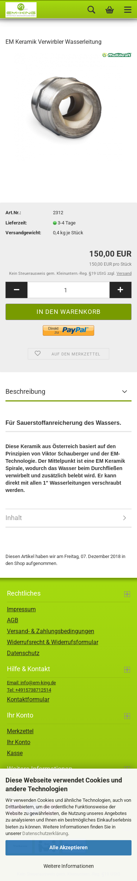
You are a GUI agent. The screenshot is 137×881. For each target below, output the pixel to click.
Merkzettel (20, 731)
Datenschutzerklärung (45, 833)
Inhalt (13, 518)
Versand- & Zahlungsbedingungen (50, 631)
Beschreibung (25, 391)
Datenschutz (23, 653)
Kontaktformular (28, 699)
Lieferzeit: (16, 223)
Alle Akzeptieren (68, 847)
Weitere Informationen (68, 866)
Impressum (21, 609)
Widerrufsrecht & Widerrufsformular (52, 642)
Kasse (15, 753)
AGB (12, 620)
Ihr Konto (18, 742)
